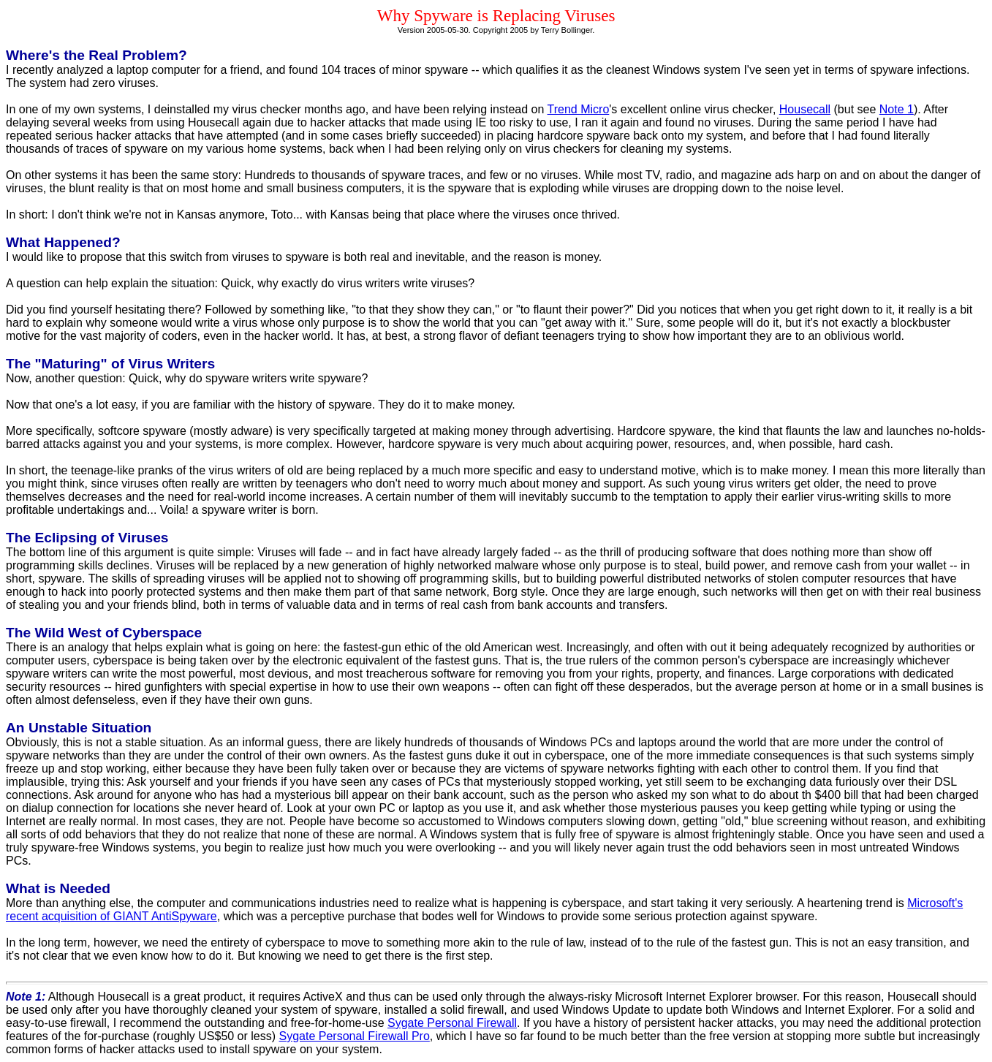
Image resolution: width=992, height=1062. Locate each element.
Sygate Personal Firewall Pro (354, 1036)
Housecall (804, 109)
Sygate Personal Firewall (452, 1023)
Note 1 (896, 109)
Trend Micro (579, 109)
